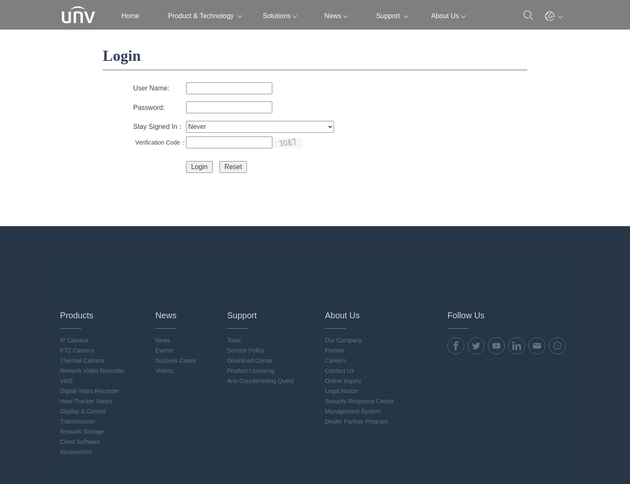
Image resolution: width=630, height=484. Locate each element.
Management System (353, 356)
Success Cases (176, 305)
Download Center (251, 305)
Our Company (344, 285)
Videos (165, 315)
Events (165, 295)
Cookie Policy (488, 459)
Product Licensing (251, 315)
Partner (335, 295)
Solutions (280, 15)
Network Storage (83, 376)
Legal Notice (342, 336)
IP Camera (75, 285)
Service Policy (246, 295)
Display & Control (84, 356)
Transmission (78, 366)
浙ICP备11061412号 (88, 462)
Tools (235, 285)
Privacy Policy (446, 459)
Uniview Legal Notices (539, 459)
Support (392, 15)
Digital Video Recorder (91, 336)
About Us (448, 15)
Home (130, 15)
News (336, 15)
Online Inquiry (344, 325)
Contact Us (340, 315)
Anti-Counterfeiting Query (261, 325)
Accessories (77, 396)
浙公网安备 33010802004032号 (158, 462)
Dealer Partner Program (357, 366)
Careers (336, 305)
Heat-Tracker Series (87, 346)
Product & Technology (205, 15)
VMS (67, 325)
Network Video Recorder (93, 315)
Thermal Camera (83, 305)
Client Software (81, 386)
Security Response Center (360, 346)
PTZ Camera (78, 295)
